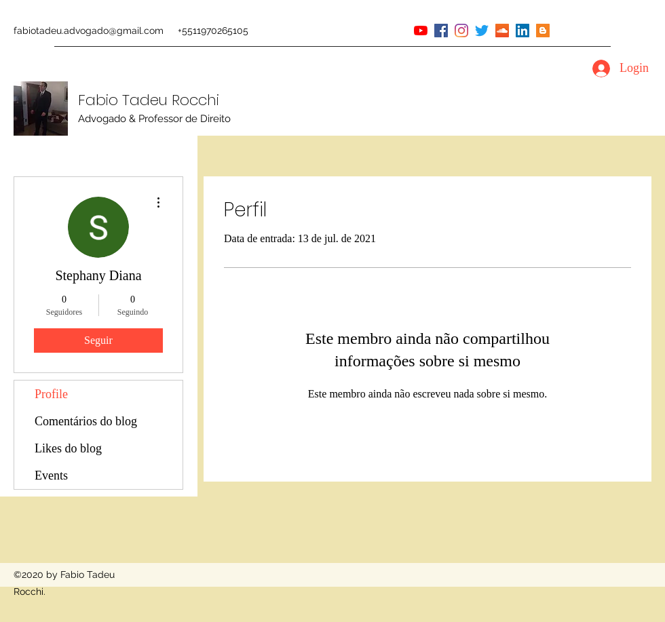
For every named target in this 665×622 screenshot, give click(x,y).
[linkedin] (522, 30)
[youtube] (421, 30)
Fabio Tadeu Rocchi (148, 100)
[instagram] (461, 30)
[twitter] (482, 30)
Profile (51, 394)
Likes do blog (68, 448)
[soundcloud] (502, 30)
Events (51, 475)
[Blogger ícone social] (543, 30)
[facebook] (441, 30)
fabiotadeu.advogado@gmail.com (89, 30)
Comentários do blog (86, 421)
